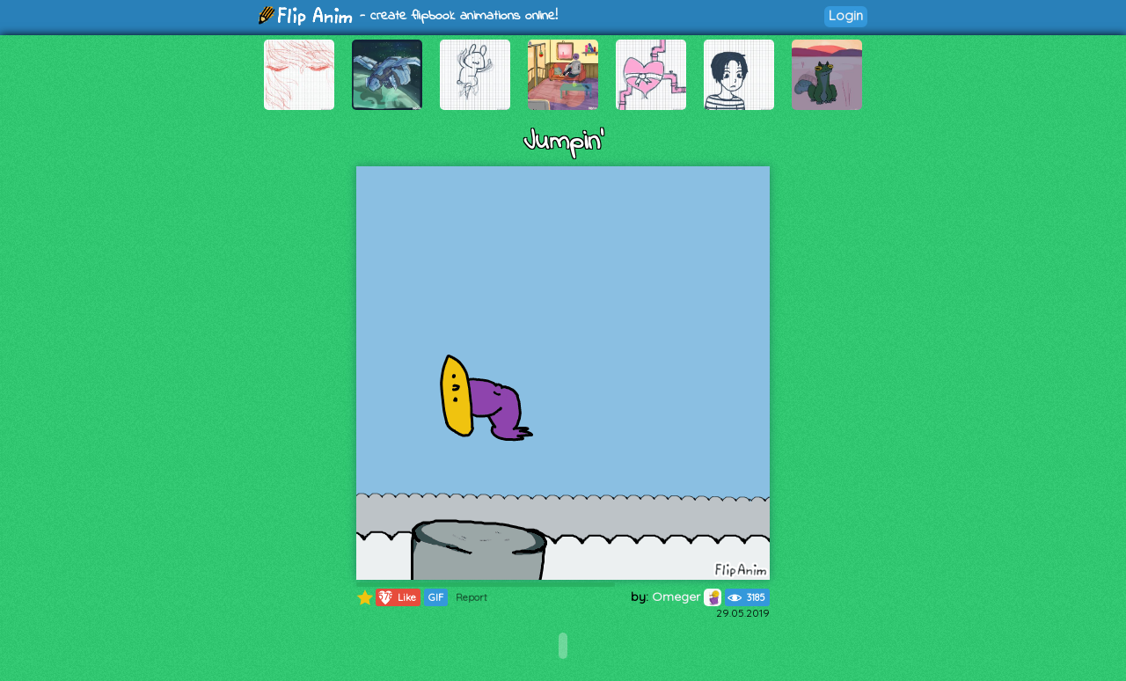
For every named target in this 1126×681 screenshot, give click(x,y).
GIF (435, 597)
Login (846, 15)
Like (396, 597)
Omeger (686, 596)
